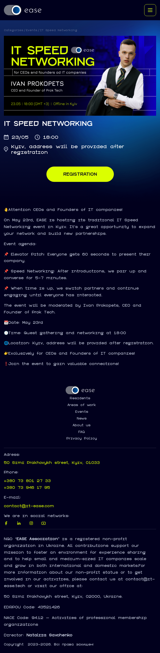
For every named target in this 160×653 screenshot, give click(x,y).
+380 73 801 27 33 (27, 480)
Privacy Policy (81, 438)
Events (31, 30)
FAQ (81, 432)
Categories (13, 30)
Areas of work (81, 405)
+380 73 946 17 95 (27, 487)
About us (82, 425)
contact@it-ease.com (29, 506)
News (82, 418)
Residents (80, 398)
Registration (80, 174)
